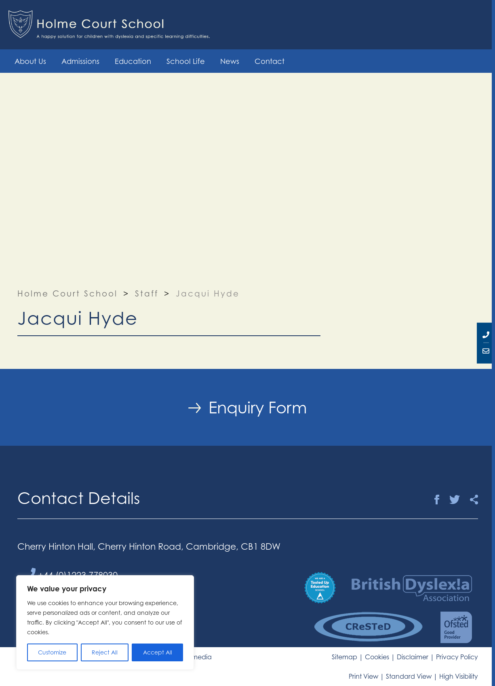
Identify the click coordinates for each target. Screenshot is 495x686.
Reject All (105, 652)
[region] (105, 622)
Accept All (157, 652)
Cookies (377, 657)
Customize (52, 652)
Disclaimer (412, 657)
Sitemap (344, 657)
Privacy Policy (457, 657)
